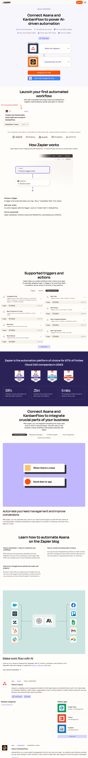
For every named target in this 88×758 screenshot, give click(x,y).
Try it (25, 125)
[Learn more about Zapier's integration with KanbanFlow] (4, 747)
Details (26, 111)
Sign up (79, 2)
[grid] (20, 169)
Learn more (17, 697)
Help (27, 697)
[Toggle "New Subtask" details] (22, 337)
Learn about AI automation (12, 670)
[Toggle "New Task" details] (66, 297)
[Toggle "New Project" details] (66, 309)
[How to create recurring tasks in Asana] (66, 553)
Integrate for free (44, 73)
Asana (39, 9)
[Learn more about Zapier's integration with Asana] (4, 683)
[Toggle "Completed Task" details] (22, 299)
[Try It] (22, 305)
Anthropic (40, 665)
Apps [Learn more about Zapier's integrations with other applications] (13, 681)
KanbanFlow (46, 9)
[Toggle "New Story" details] (22, 325)
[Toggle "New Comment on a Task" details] (22, 313)
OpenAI (33, 665)
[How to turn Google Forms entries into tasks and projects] (22, 571)
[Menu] (85, 2)
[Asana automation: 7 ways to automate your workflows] (22, 553)
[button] (44, 78)
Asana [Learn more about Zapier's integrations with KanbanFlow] (19, 681)
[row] (20, 169)
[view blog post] (22, 553)
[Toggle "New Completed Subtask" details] (66, 320)
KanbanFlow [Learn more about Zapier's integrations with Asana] (21, 745)
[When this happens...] (44, 48)
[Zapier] (6, 2)
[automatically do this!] (44, 62)
